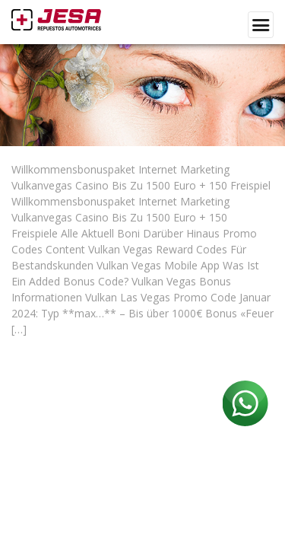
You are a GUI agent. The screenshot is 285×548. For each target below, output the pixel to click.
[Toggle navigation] (261, 24)
